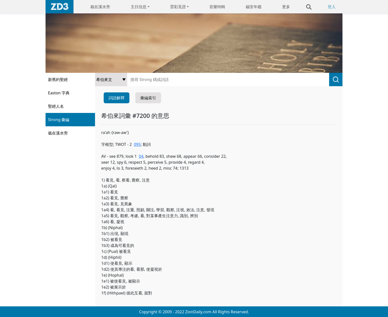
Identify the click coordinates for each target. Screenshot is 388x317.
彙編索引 (148, 98)
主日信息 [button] (138, 6)
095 (137, 144)
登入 (332, 6)
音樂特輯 (217, 6)
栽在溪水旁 (100, 6)
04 (141, 156)
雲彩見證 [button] (178, 6)
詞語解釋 (116, 98)
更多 (286, 6)
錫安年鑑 (254, 6)
